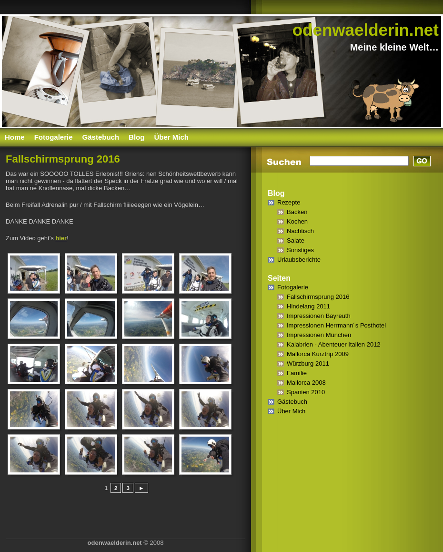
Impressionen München (319, 334)
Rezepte (288, 202)
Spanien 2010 (306, 392)
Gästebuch (101, 137)
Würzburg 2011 (308, 363)
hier (61, 238)
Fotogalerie (53, 137)
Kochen (297, 221)
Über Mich (171, 137)
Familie (297, 373)
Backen (297, 211)
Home (15, 137)
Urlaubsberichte (299, 259)
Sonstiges (300, 250)
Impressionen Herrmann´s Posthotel (336, 325)
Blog (136, 137)
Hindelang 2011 (308, 306)
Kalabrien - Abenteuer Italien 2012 (334, 344)
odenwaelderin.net (365, 29)
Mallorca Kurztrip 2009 (318, 354)
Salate (295, 240)
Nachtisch (300, 231)
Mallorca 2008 (306, 382)
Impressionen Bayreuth (319, 315)
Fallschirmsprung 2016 (318, 296)
